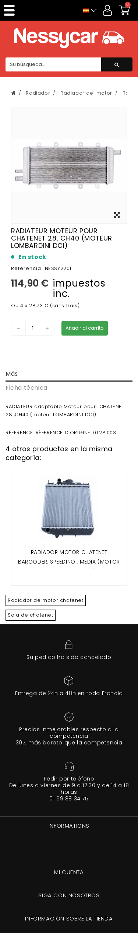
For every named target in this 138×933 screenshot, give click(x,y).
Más (12, 373)
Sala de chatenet (30, 614)
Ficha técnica (26, 387)
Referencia (26, 268)
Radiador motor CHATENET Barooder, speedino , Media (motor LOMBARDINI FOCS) (69, 561)
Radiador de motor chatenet (46, 600)
